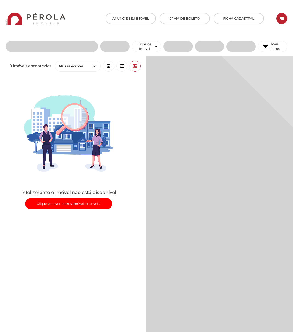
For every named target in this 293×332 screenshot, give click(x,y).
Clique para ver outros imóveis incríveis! (68, 166)
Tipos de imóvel (149, 9)
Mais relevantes (78, 29)
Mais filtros (271, 9)
